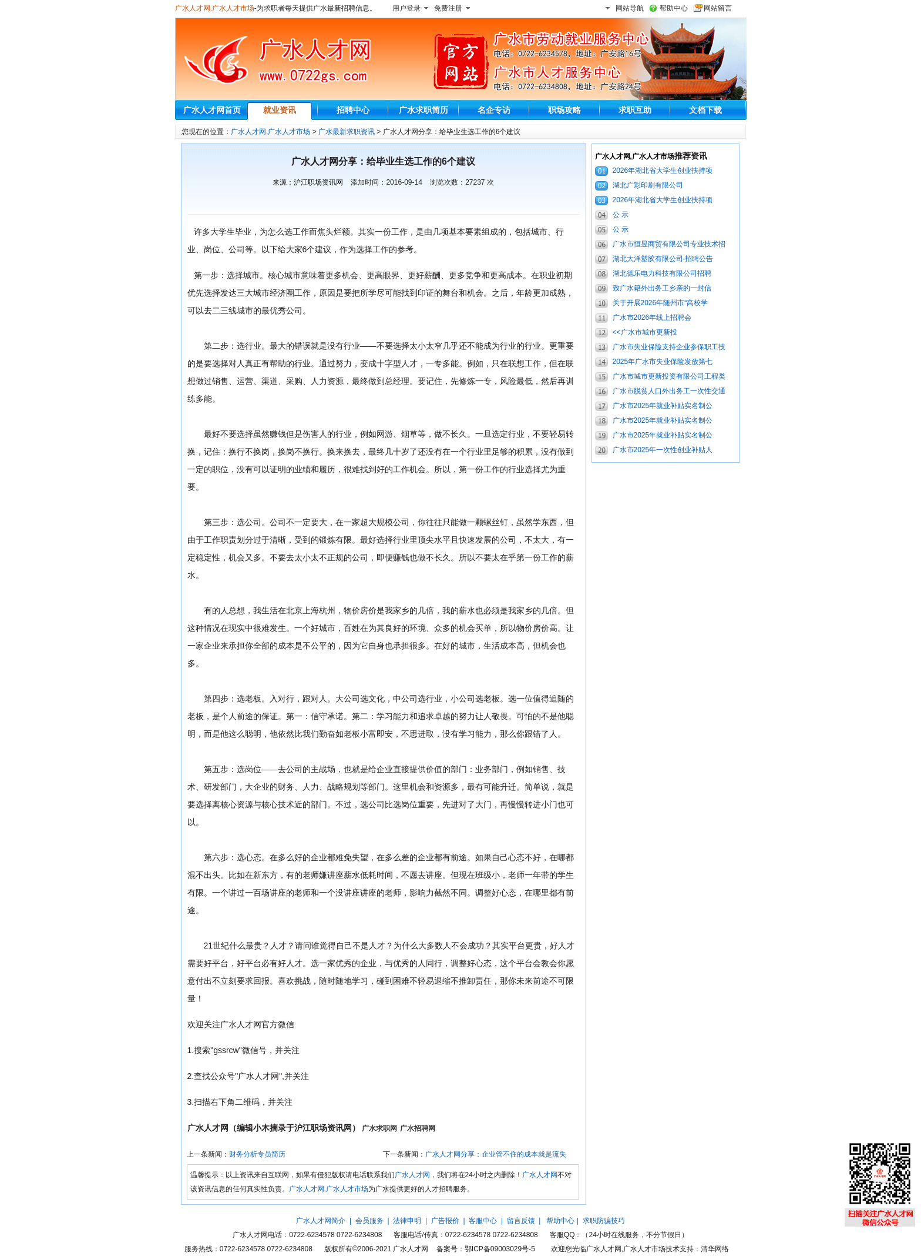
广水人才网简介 (320, 1221)
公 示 (620, 215)
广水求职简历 (423, 110)
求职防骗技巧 (604, 1221)
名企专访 (494, 110)
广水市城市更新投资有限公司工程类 (669, 376)
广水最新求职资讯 (346, 132)
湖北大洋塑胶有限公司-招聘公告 (663, 259)
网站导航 (630, 8)
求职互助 (635, 110)
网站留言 (718, 8)
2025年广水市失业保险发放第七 (663, 362)
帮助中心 (674, 8)
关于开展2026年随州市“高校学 (660, 303)
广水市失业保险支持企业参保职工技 (669, 347)
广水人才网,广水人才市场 (214, 8)
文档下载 (705, 110)
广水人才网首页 (212, 110)
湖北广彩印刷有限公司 (648, 185)
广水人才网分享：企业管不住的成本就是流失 (495, 1154)
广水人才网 (412, 1175)
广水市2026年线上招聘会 (652, 317)
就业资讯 (279, 110)
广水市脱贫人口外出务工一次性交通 (669, 391)
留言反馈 (521, 1221)
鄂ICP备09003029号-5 (500, 1249)
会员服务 (369, 1221)
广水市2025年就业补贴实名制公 (663, 406)
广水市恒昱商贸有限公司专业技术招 (669, 244)
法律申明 (407, 1221)
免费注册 (448, 8)
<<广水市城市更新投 (645, 332)
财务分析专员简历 (257, 1154)
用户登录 (406, 8)
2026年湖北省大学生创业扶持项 (663, 170)
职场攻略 (564, 110)
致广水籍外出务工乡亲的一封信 (662, 288)
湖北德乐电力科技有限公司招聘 (662, 273)
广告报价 (445, 1221)
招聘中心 (353, 110)
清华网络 (715, 1249)
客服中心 (483, 1221)
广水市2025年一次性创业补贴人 (663, 450)
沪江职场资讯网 (318, 182)
